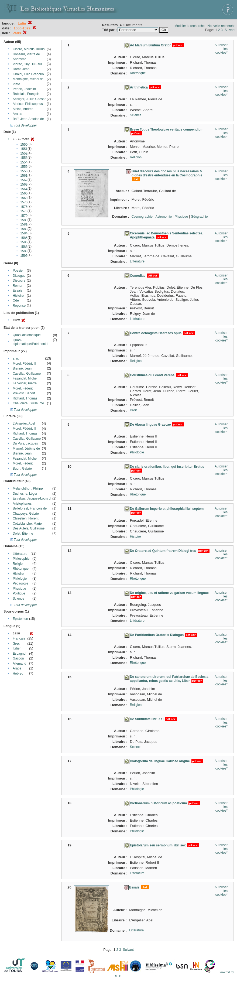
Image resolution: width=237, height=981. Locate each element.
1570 (24, 202)
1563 (24, 184)
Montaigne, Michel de (28, 79)
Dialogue (19, 276)
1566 (24, 193)
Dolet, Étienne (23, 533)
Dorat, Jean (21, 69)
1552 (24, 153)
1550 (24, 144)
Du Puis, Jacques (25, 443)
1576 (24, 207)
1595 (24, 256)
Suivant (230, 30)
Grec (16, 643)
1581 (24, 224)
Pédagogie (20, 583)
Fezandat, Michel (25, 378)
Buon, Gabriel (22, 468)
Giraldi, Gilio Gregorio (28, 74)
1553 (24, 158)
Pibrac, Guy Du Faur (27, 64)
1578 (24, 211)
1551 (24, 149)
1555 (24, 167)
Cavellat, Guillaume (27, 373)
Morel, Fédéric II (24, 363)
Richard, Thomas (25, 398)
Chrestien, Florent (25, 518)
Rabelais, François (26, 94)
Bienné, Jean (22, 368)
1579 (24, 216)
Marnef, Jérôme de (26, 448)
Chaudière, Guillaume (28, 403)
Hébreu (18, 673)
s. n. (16, 358)
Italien (17, 648)
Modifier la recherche (189, 26)
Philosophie (21, 558)
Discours (19, 280)
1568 (24, 198)
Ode (16, 300)
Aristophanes (22, 503)
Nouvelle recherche (221, 26)
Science (18, 598)
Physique (19, 588)
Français (19, 638)
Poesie (18, 270)
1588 (24, 247)
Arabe (17, 668)
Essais (17, 290)
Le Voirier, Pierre (25, 383)
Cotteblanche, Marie (27, 523)
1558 (24, 171)
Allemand (19, 663)
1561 (24, 175)
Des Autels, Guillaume (28, 528)
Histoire (18, 296)
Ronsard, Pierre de (26, 54)
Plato (16, 84)
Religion (18, 564)
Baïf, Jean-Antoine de (28, 119)
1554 (24, 162)
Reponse (19, 305)
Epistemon (20, 619)
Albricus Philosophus (28, 104)
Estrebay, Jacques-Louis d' (32, 498)
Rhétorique (21, 568)
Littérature (20, 554)
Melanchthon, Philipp (28, 488)
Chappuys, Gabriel (26, 513)
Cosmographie (142, 216)
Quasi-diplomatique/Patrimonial (30, 342)
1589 (24, 251)
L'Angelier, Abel (24, 423)
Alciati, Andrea (23, 109)
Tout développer (24, 125)
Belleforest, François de (30, 508)
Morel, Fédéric (23, 388)
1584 (24, 233)
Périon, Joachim (24, 89)
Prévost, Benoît (24, 393)
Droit (133, 410)
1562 (24, 180)
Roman (18, 286)
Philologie (20, 578)
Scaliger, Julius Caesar (29, 99)
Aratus (17, 114)
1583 (24, 229)
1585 (24, 238)
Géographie (199, 216)
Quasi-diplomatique (26, 335)
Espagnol (19, 653)
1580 (24, 220)
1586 (24, 242)
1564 (24, 189)
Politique (19, 593)
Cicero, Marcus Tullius (28, 49)
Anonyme (19, 59)
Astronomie (163, 216)
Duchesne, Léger (25, 493)
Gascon (18, 658)
